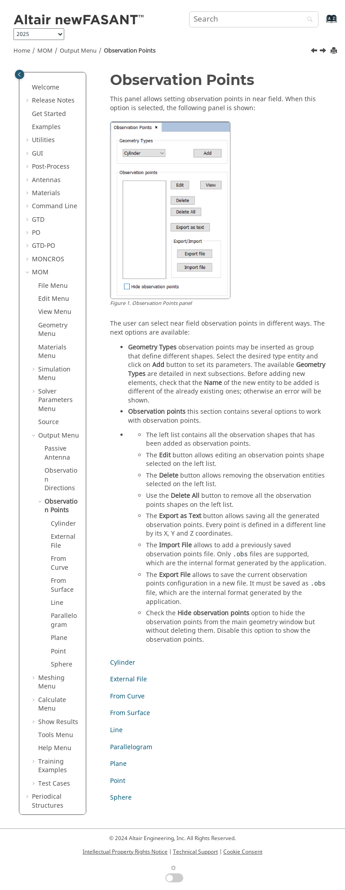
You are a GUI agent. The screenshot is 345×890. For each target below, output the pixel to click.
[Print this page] (334, 51)
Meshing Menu (51, 608)
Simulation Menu (54, 300)
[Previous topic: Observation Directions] (314, 51)
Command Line (54, 132)
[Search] (307, 20)
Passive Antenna (57, 379)
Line (57, 529)
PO (36, 159)
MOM (45, 51)
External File (63, 467)
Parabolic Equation (46, 749)
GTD (38, 146)
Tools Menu (55, 661)
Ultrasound (49, 767)
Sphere (61, 590)
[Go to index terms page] (322, 23)
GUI (37, 80)
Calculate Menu (52, 631)
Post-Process (51, 93)
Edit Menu (53, 225)
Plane (59, 564)
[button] (28, 80)
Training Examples (52, 692)
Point (58, 577)
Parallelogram (64, 546)
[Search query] (253, 19)
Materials (46, 119)
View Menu (54, 238)
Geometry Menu (52, 256)
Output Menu (78, 51)
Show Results (58, 648)
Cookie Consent (242, 852)
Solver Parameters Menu (55, 326)
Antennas (46, 106)
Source (48, 348)
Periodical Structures (47, 727)
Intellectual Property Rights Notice (125, 852)
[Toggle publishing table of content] (19, 74)
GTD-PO (43, 172)
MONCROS (48, 185)
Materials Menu (52, 278)
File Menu (53, 212)
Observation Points (129, 51)
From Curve (59, 489)
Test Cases (54, 710)
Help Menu (54, 674)
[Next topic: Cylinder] (323, 51)
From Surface (62, 511)
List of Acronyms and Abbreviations (53, 788)
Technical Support (195, 852)
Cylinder (63, 450)
